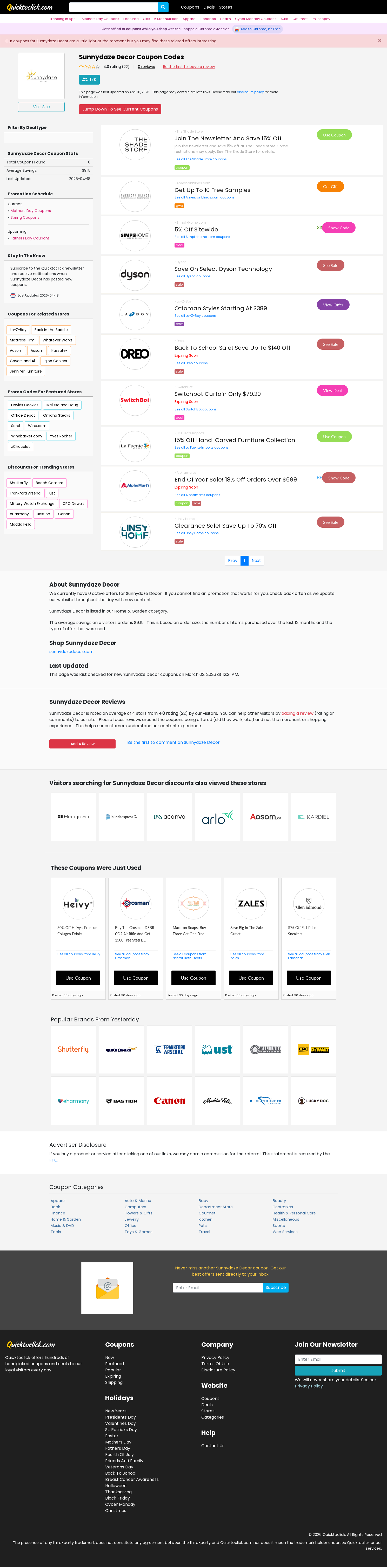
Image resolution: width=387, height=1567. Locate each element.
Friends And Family (124, 1461)
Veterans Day (119, 1467)
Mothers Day (118, 1442)
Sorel (15, 425)
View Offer (333, 304)
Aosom (16, 350)
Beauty (279, 1200)
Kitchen (205, 1219)
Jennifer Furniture (26, 371)
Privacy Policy (309, 1386)
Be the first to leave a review (189, 66)
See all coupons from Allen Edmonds (309, 956)
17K (89, 80)
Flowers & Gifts (138, 1213)
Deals (209, 7)
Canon (64, 514)
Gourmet (300, 18)
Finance (58, 1213)
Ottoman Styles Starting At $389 (221, 308)
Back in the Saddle (51, 329)
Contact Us (212, 1446)
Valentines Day (120, 1423)
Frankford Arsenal (25, 493)
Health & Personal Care (294, 1213)
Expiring (113, 1376)
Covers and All (23, 360)
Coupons (190, 7)
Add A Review (83, 743)
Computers (135, 1206)
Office (130, 1225)
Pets (203, 1225)
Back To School (120, 1473)
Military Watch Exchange (32, 503)
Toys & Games (138, 1231)
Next (256, 560)
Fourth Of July (119, 1455)
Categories (212, 1417)
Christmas (115, 1511)
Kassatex (59, 350)
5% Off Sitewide (196, 229)
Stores (225, 7)
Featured (131, 18)
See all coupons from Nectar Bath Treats (189, 956)
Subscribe (276, 1287)
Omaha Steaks (56, 415)
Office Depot (23, 415)
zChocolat (20, 446)
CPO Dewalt (73, 503)
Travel (204, 1231)
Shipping (114, 1382)
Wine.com (37, 425)
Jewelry (132, 1219)
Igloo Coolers (55, 360)
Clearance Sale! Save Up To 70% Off (226, 526)
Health (225, 18)
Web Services (285, 1231)
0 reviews (146, 66)
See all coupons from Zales (247, 956)
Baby (203, 1200)
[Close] (379, 41)
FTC (53, 1160)
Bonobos (208, 18)
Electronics (283, 1206)
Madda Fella (20, 524)
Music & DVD (62, 1225)
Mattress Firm (22, 340)
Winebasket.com (26, 436)
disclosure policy (250, 92)
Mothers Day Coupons (100, 18)
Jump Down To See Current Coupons (120, 109)
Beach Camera (49, 482)
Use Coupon (334, 134)
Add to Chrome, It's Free (257, 29)
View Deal (332, 390)
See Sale (330, 265)
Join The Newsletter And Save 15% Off (228, 138)
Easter (111, 1436)
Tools (56, 1231)
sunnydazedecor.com (71, 652)
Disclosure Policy (218, 1370)
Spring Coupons (25, 217)
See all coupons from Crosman (132, 956)
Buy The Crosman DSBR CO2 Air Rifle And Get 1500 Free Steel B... (134, 933)
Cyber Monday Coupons (255, 18)
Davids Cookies (24, 405)
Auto (284, 18)
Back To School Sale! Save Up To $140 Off (232, 348)
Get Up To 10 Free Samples (212, 190)
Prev (232, 560)
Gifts (146, 18)
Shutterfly (19, 482)
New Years (115, 1411)
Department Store (216, 1206)
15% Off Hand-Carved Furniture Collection (235, 440)
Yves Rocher (61, 436)
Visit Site (41, 107)
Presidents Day (120, 1417)
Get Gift (330, 186)
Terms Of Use (215, 1364)
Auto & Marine (138, 1200)
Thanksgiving (118, 1492)
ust (52, 493)
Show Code (338, 227)
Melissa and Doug (62, 405)
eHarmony (19, 514)
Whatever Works (57, 340)
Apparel (189, 18)
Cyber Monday (120, 1504)
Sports (279, 1225)
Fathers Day (117, 1448)
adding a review (297, 713)
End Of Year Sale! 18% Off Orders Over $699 (236, 480)
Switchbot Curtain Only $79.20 (218, 394)
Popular (113, 1370)
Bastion (43, 514)
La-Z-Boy (18, 329)
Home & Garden (66, 1219)
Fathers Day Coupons (30, 238)
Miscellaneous (286, 1219)
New (109, 1357)
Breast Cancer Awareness (132, 1479)
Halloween (115, 1486)
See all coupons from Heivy (78, 954)
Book (55, 1206)
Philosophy (321, 18)
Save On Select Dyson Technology (223, 269)
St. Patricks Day (121, 1430)
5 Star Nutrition (166, 18)
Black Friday (117, 1498)
